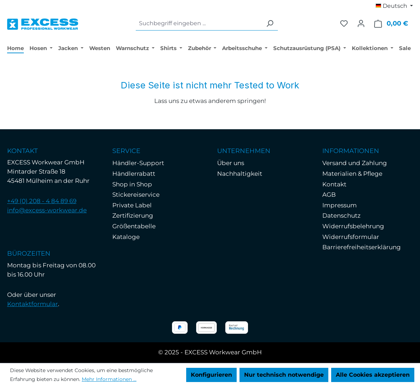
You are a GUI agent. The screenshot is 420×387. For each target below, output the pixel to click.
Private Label (132, 205)
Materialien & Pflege (352, 173)
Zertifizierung (132, 215)
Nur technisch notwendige (284, 374)
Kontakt (334, 184)
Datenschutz (341, 215)
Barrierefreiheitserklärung (361, 247)
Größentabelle (134, 226)
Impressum (339, 205)
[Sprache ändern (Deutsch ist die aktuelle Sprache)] (394, 6)
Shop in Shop (132, 184)
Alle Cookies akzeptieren (373, 374)
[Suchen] (270, 24)
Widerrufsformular (350, 236)
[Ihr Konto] (361, 23)
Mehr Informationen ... (109, 379)
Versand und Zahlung (354, 163)
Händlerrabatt (133, 173)
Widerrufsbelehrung (353, 226)
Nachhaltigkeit (239, 173)
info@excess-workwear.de (47, 210)
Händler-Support (138, 163)
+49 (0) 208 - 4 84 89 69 (41, 201)
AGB (329, 194)
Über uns (230, 163)
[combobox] (199, 24)
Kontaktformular (32, 303)
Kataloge (126, 236)
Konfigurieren (211, 374)
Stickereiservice (136, 194)
